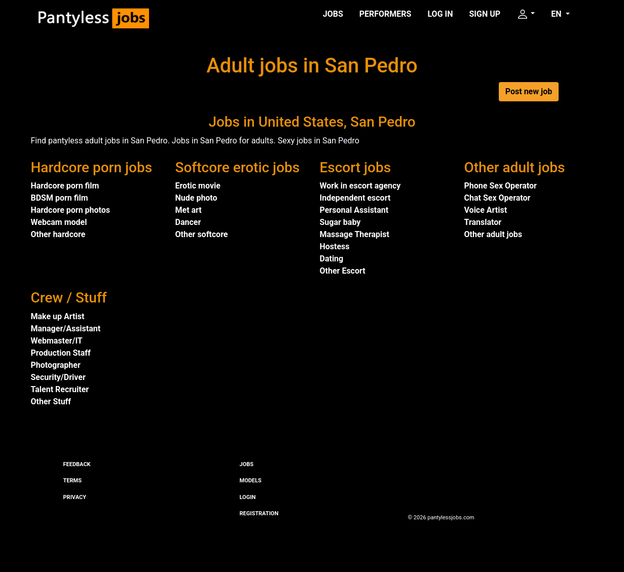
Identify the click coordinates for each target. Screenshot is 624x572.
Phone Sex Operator (500, 185)
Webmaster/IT (57, 341)
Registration (259, 513)
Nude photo (196, 198)
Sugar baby (340, 222)
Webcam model (59, 222)
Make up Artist (58, 316)
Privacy (74, 497)
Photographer (56, 365)
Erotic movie (198, 185)
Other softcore (201, 234)
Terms (72, 480)
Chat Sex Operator (497, 198)
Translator (483, 222)
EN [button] (557, 14)
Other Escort (342, 271)
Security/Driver (58, 377)
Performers (385, 14)
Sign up (485, 14)
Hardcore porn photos (71, 210)
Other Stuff (51, 401)
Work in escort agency (360, 185)
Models (251, 480)
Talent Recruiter (60, 389)
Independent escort (355, 198)
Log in (440, 14)
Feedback (77, 464)
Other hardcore (58, 234)
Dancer (188, 222)
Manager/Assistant (66, 328)
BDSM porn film (59, 198)
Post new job (528, 91)
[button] (525, 14)
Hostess (335, 246)
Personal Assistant (354, 210)
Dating (332, 258)
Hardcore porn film (65, 185)
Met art (188, 210)
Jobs (333, 14)
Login (248, 497)
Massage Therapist (354, 234)
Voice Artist (485, 210)
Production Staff (61, 353)
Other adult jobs (493, 234)
